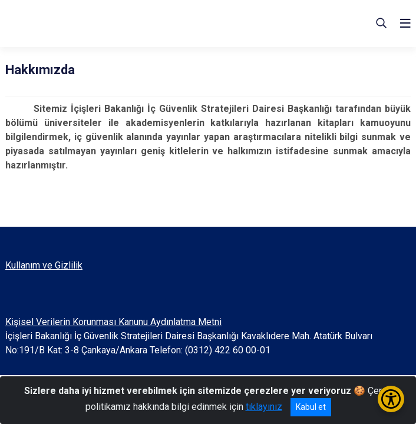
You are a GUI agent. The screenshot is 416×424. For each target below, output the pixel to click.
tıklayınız (264, 406)
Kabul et (311, 407)
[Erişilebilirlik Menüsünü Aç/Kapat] (391, 399)
